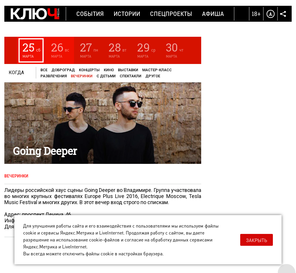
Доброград (63, 70)
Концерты (89, 70)
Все (43, 70)
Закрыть (256, 240)
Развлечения (53, 76)
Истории (127, 13)
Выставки (128, 70)
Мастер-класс (157, 70)
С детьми (106, 76)
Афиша (213, 13)
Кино (109, 70)
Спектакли (130, 76)
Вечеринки (81, 76)
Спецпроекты (171, 13)
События (90, 13)
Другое (152, 76)
